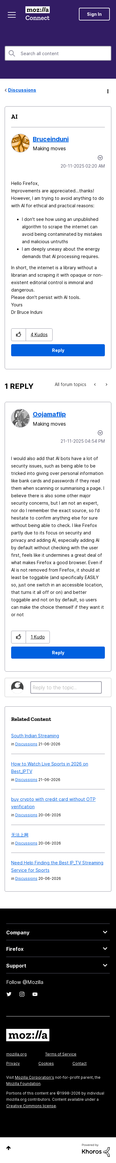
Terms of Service (60, 1054)
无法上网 (19, 834)
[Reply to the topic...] (66, 687)
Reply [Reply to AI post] (58, 350)
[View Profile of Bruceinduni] (51, 139)
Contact (79, 1063)
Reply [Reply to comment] (58, 652)
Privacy (13, 1063)
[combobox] (58, 53)
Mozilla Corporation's (34, 1077)
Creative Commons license (31, 1106)
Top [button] (8, 1148)
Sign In (94, 14)
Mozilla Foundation (23, 1083)
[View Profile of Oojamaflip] (49, 414)
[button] (18, 335)
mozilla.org (16, 1054)
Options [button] (107, 90)
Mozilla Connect (38, 14)
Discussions (22, 90)
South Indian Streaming (35, 735)
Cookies (46, 1063)
